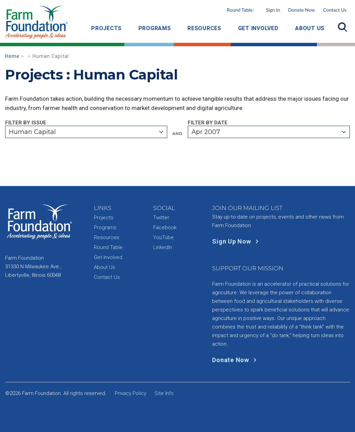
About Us (310, 28)
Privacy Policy (130, 393)
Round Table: (253, 10)
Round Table (108, 247)
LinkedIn (162, 247)
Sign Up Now (236, 241)
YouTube (163, 237)
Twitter (161, 217)
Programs (154, 28)
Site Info (164, 393)
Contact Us (334, 10)
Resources (204, 28)
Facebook (164, 227)
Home (12, 56)
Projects (106, 28)
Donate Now (301, 10)
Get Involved (258, 28)
